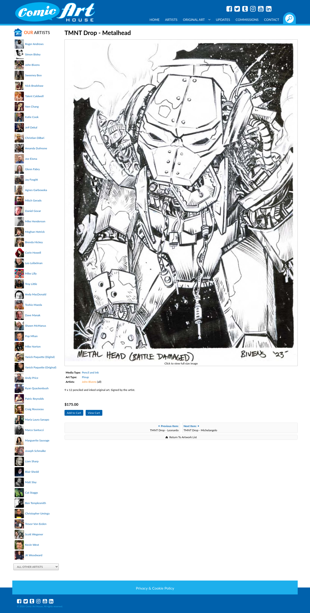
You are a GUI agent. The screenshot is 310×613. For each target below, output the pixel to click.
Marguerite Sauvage (37, 440)
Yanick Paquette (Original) (40, 367)
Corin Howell (33, 252)
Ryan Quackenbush (36, 388)
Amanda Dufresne (36, 148)
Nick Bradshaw (34, 85)
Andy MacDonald (35, 294)
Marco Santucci (34, 430)
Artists (171, 20)
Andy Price (31, 378)
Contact (271, 20)
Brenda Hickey (34, 242)
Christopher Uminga (37, 513)
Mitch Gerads (33, 200)
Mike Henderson (35, 221)
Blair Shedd (32, 471)
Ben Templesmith (35, 503)
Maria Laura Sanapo (37, 419)
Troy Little (31, 284)
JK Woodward (33, 555)
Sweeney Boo (33, 75)
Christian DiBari (34, 138)
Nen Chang (32, 106)
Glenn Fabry (32, 169)
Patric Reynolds (34, 398)
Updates (223, 20)
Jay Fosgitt (31, 179)
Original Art (196, 20)
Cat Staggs (31, 492)
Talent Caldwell (34, 96)
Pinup (85, 377)
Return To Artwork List (183, 437)
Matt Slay (30, 482)
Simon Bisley (33, 54)
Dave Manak (32, 315)
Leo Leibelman (33, 263)
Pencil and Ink (90, 372)
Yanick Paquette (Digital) (40, 357)
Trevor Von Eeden (35, 524)
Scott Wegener (34, 534)
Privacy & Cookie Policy (155, 588)
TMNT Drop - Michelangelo (200, 428)
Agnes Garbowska (36, 190)
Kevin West (32, 544)
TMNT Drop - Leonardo (164, 428)
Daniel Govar (33, 211)
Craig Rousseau (34, 409)
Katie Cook (32, 117)
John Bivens (32, 65)
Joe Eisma (31, 158)
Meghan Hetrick (35, 231)
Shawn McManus (35, 325)
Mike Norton (33, 346)
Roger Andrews (34, 44)
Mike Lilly (31, 273)
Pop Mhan (31, 336)
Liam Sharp (32, 461)
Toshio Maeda (33, 304)
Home (155, 20)
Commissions (247, 20)
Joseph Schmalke (35, 451)
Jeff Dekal (31, 127)
